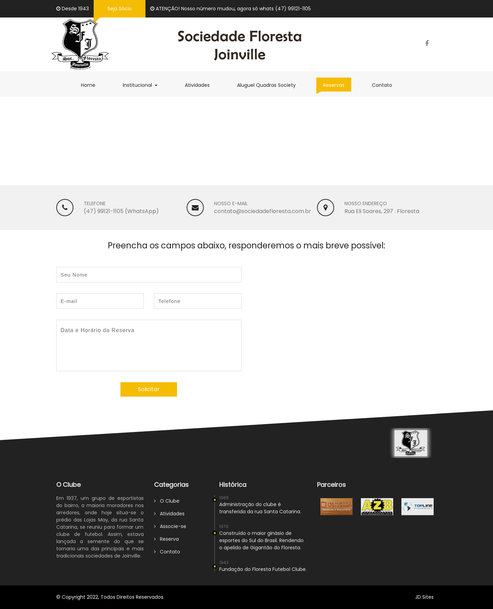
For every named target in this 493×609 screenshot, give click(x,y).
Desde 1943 (72, 8)
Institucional (143, 85)
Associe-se (170, 529)
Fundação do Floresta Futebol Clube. (263, 572)
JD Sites (424, 597)
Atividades (200, 85)
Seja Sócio (119, 8)
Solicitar (149, 389)
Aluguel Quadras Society (270, 85)
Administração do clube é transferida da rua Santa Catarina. (260, 511)
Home (91, 85)
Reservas (337, 85)
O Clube (166, 504)
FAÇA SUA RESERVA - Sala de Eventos (157, 139)
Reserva (166, 542)
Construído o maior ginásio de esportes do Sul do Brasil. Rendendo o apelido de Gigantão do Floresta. (261, 543)
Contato (385, 85)
